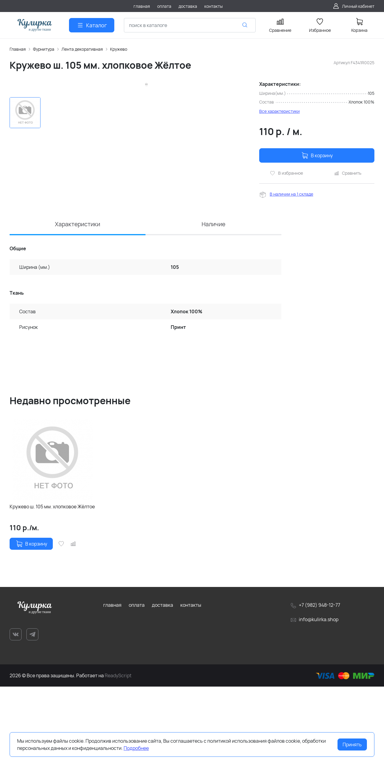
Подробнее (136, 748)
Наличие (213, 301)
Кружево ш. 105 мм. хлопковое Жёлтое (52, 584)
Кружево (118, 49)
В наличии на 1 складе (291, 194)
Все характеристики (279, 111)
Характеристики (78, 301)
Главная (18, 49)
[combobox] (190, 25)
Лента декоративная (82, 49)
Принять (352, 744)
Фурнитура (43, 49)
